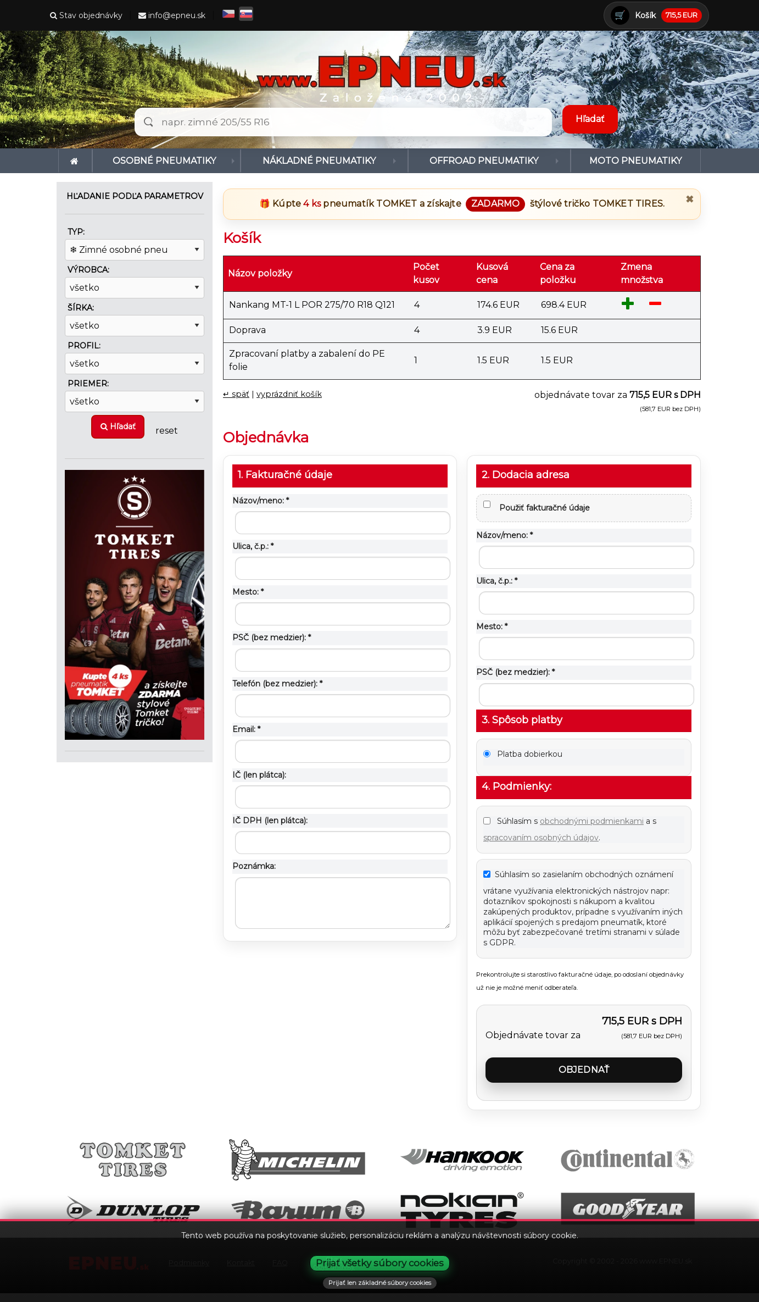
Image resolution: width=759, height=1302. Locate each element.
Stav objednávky (86, 15)
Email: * (246, 729)
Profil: (84, 346)
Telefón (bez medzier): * (277, 684)
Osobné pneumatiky (164, 161)
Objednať (584, 1070)
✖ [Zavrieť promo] (689, 199)
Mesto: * (248, 592)
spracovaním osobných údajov (541, 838)
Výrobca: (88, 270)
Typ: (76, 232)
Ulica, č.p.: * (253, 546)
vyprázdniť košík (289, 394)
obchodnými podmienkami (592, 821)
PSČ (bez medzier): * (271, 637)
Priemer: (88, 384)
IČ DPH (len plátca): (270, 820)
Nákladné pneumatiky (319, 161)
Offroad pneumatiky (483, 161)
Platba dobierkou (522, 754)
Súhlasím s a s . (569, 829)
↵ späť (236, 394)
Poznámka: (254, 866)
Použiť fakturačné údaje (536, 507)
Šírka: (81, 308)
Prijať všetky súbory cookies (380, 1262)
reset (166, 430)
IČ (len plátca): (259, 775)
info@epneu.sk (171, 15)
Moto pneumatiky (635, 161)
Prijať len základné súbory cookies (379, 1283)
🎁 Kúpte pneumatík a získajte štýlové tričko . (462, 203)
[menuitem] (75, 160)
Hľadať (118, 426)
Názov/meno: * (260, 501)
